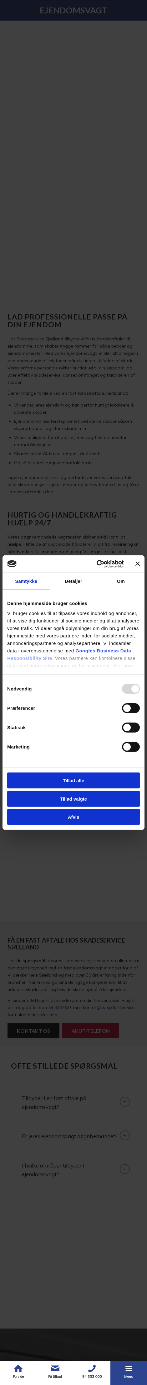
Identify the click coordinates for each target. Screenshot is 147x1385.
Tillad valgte (73, 798)
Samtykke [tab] (26, 581)
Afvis (73, 817)
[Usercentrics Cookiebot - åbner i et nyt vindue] (96, 564)
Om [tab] (121, 581)
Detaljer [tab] (73, 581)
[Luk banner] (137, 564)
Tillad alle (73, 780)
